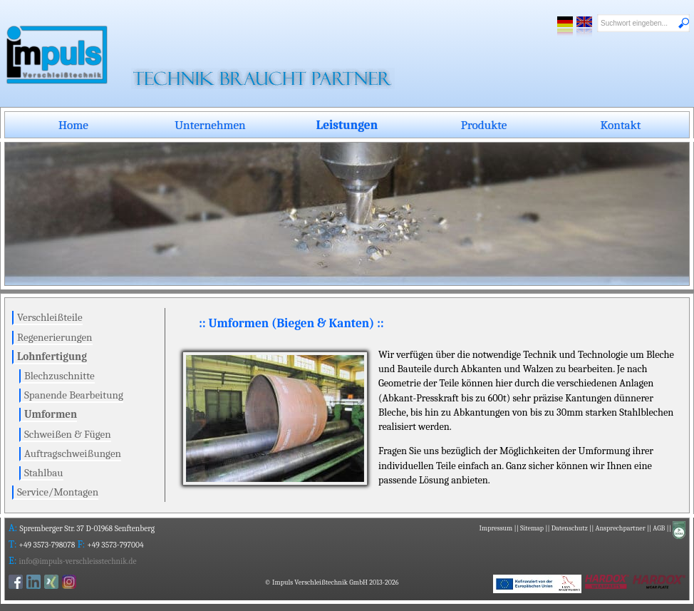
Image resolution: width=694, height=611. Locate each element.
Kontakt (621, 125)
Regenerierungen (55, 337)
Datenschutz (569, 528)
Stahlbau (43, 472)
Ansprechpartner (620, 528)
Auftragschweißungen (72, 453)
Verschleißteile (50, 317)
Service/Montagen (57, 492)
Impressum (496, 528)
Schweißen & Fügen (67, 434)
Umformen (50, 414)
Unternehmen (210, 125)
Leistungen (347, 125)
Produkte (484, 125)
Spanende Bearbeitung (73, 395)
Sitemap (532, 528)
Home (73, 125)
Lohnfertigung (52, 356)
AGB (659, 528)
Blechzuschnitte (59, 375)
